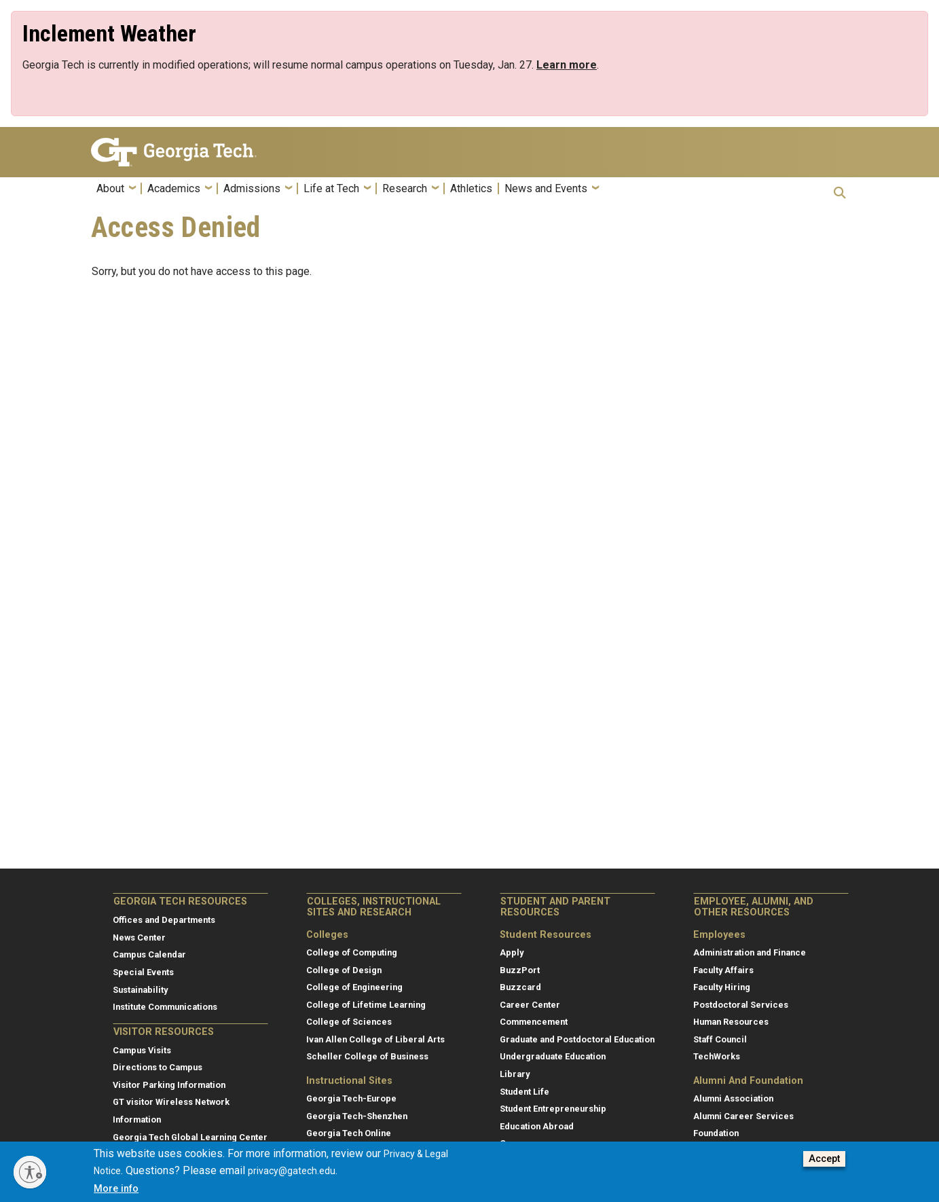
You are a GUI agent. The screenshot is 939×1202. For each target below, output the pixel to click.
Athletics (471, 189)
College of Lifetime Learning (366, 1005)
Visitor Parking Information (169, 1085)
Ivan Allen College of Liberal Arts (375, 1039)
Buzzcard (520, 987)
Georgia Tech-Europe (351, 1098)
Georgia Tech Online (348, 1133)
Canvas (515, 1143)
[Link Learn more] (566, 64)
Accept (824, 1164)
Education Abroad (537, 1126)
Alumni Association (733, 1098)
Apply (511, 952)
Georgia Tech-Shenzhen (356, 1116)
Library (515, 1074)
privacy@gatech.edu (291, 1176)
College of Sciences (349, 1022)
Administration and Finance (749, 952)
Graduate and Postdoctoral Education (577, 1039)
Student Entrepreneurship (553, 1109)
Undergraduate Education (553, 1056)
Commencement (534, 1022)
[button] (840, 192)
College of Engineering (354, 987)
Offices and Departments (164, 920)
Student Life (524, 1092)
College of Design (344, 970)
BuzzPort (520, 970)
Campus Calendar (149, 954)
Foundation (716, 1133)
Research (404, 189)
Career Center (530, 1005)
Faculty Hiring (721, 987)
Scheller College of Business (367, 1056)
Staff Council (720, 1039)
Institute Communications (165, 1007)
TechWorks (716, 1056)
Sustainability (140, 990)
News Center (139, 937)
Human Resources (731, 1022)
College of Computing (351, 952)
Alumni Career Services (743, 1116)
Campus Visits (142, 1050)
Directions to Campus (157, 1067)
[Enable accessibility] (30, 1172)
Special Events (143, 972)
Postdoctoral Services (740, 1005)
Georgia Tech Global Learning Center (190, 1137)
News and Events (545, 189)
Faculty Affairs (723, 970)
